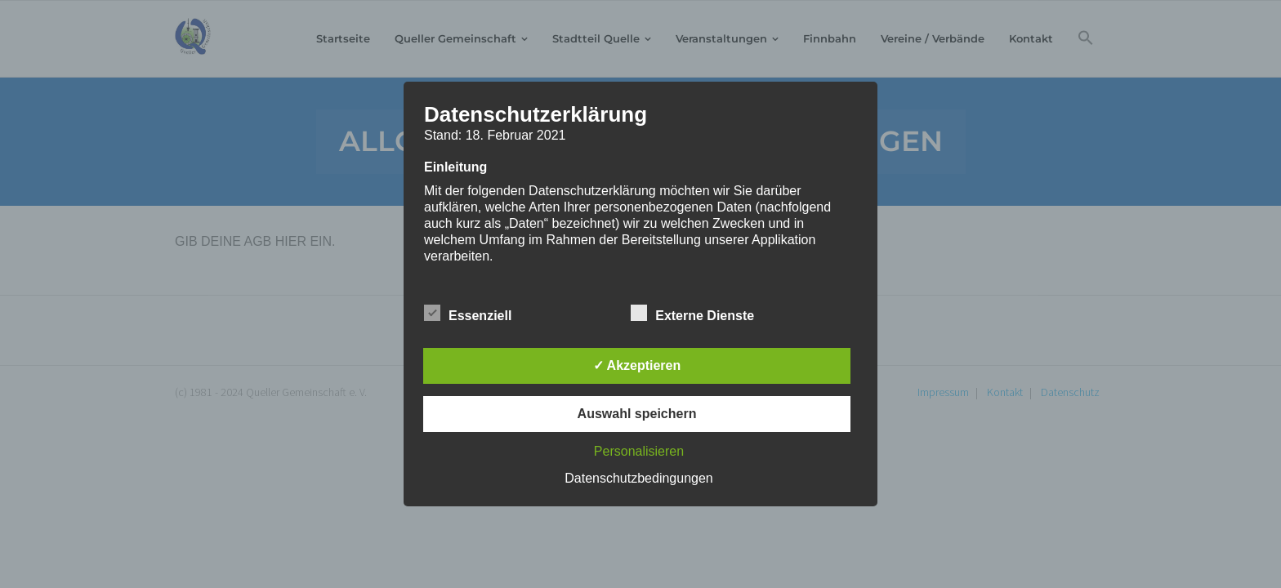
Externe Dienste (692, 313)
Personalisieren (639, 451)
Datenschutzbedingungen (638, 478)
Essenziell (467, 313)
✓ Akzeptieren (637, 365)
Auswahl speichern (637, 414)
